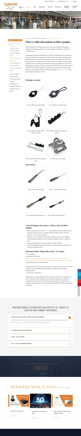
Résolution (42, 7)
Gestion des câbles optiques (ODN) (14, 75)
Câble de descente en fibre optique (15, 54)
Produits (28, 7)
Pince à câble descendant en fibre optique (15, 59)
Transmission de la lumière (31, 411)
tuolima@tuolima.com (64, 407)
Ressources (58, 7)
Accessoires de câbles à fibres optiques (15, 69)
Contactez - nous (75, 6)
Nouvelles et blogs (67, 6)
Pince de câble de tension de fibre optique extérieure (15, 64)
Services (50, 7)
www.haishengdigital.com (65, 428)
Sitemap (49, 426)
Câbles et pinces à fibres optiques (16, 45)
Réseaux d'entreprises (29, 404)
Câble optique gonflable (14, 50)
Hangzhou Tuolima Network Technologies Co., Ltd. (29, 426)
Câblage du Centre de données (31, 409)
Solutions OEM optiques (30, 407)
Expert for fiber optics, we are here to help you (40, 321)
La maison (21, 6)
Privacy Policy (51, 428)
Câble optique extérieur (14, 48)
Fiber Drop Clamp (63, 69)
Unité (34, 7)
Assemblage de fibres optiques (15, 80)
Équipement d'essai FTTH (14, 90)
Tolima (47, 186)
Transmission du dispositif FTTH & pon (15, 85)
